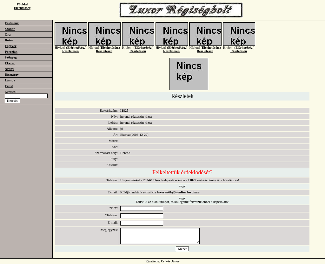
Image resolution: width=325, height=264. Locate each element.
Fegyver (11, 46)
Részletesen (70, 53)
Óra (7, 34)
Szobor (10, 29)
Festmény (12, 23)
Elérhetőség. (76, 50)
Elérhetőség (22, 8)
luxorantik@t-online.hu (174, 192)
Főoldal (22, 4)
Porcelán (11, 51)
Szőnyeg (11, 57)
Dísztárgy (12, 74)
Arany (9, 69)
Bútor (9, 40)
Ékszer (10, 63)
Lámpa (10, 80)
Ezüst (9, 86)
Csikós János (170, 261)
